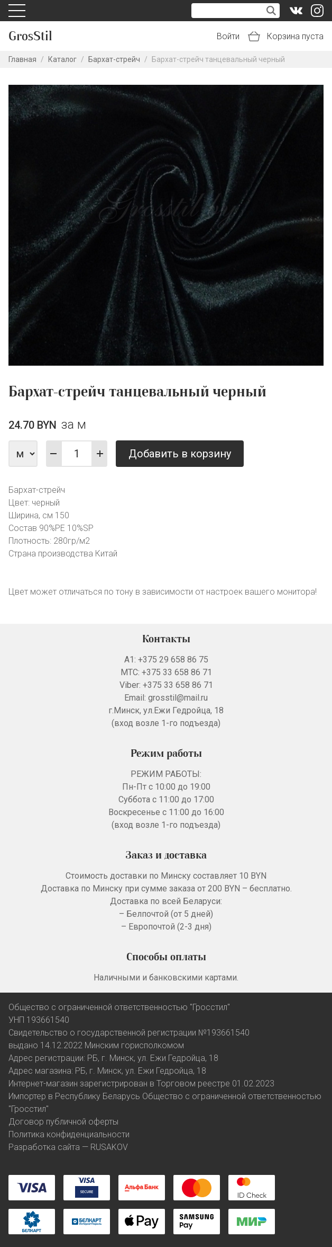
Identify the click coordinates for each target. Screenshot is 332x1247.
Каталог (62, 59)
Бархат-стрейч (114, 59)
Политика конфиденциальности (69, 1134)
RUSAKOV (109, 1147)
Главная (22, 59)
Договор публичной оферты (63, 1122)
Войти (228, 36)
